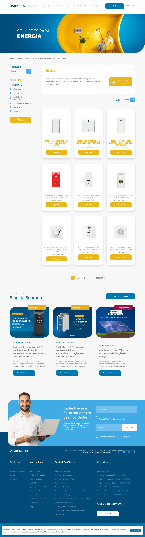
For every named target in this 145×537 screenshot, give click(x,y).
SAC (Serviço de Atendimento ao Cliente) (70, 511)
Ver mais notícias (120, 296)
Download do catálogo (120, 82)
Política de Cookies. (61, 532)
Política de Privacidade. (44, 532)
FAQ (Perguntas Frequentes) (65, 507)
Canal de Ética (60, 514)
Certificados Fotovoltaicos (64, 503)
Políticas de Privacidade (38, 499)
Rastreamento (60, 483)
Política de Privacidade (108, 450)
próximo (100, 277)
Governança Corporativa (39, 491)
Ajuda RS (33, 483)
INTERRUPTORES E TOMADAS (48, 58)
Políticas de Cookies (37, 503)
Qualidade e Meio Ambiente (40, 487)
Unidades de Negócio (37, 475)
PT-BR (129, 6)
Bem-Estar (14, 479)
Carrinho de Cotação (62, 471)
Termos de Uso (131, 450)
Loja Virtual (98, 6)
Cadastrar (129, 427)
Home (13, 58)
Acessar (108, 513)
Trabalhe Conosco (84, 6)
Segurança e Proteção (37, 307)
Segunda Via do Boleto (63, 475)
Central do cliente (65, 462)
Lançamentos (123, 307)
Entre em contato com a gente (20, 120)
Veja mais (56, 152)
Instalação (31, 58)
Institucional (70, 6)
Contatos (102, 462)
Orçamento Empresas (114, 6)
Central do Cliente (55, 6)
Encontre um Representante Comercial (69, 491)
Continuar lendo (24, 373)
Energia (21, 58)
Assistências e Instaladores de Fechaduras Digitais (73, 499)
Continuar (135, 530)
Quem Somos (35, 471)
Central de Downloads (63, 487)
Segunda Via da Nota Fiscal (65, 479)
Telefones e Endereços (63, 495)
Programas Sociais (36, 479)
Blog (43, 6)
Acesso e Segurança (17, 471)
